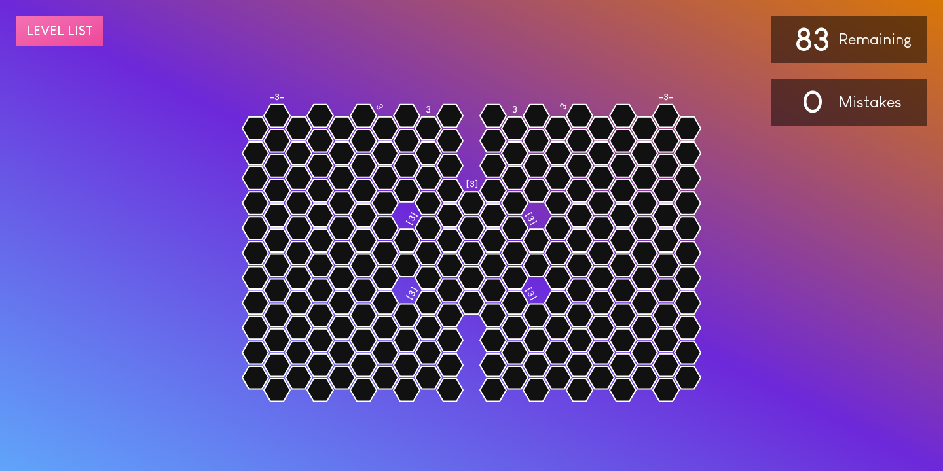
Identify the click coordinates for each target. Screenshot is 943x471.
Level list (59, 31)
